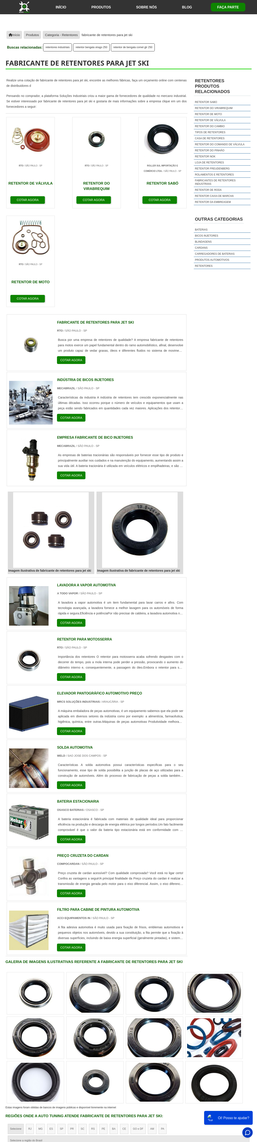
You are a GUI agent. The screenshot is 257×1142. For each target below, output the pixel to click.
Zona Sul (79, 1067)
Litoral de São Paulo (151, 1067)
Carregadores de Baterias (215, 253)
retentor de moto (208, 114)
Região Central (18, 1067)
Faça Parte (228, 7)
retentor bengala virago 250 (91, 47)
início (61, 7)
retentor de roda (208, 189)
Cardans (201, 247)
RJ (30, 1030)
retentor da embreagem (213, 202)
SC (82, 1030)
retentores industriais (57, 47)
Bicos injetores (206, 235)
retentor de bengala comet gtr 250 (132, 47)
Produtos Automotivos (212, 259)
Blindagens (203, 241)
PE (103, 1030)
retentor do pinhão (209, 150)
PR (72, 1030)
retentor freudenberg (212, 168)
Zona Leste (98, 1067)
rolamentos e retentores (214, 174)
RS (93, 1030)
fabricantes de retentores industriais (215, 182)
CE (124, 1030)
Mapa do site (219, 1107)
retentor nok (205, 156)
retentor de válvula (210, 120)
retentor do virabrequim (213, 108)
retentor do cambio (210, 126)
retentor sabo (206, 102)
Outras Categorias (219, 219)
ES (51, 1030)
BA (113, 1030)
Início (163, 1107)
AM (152, 1030)
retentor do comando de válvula (219, 144)
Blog (187, 7)
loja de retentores (209, 162)
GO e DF (138, 1030)
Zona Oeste (61, 1067)
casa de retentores (209, 138)
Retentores (204, 265)
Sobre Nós (146, 7)
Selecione (16, 1030)
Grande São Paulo (122, 1067)
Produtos (101, 7)
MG (40, 1030)
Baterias (201, 229)
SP (61, 1030)
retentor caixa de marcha (214, 196)
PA (162, 1030)
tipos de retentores (210, 132)
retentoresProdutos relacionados (212, 86)
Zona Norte (40, 1067)
